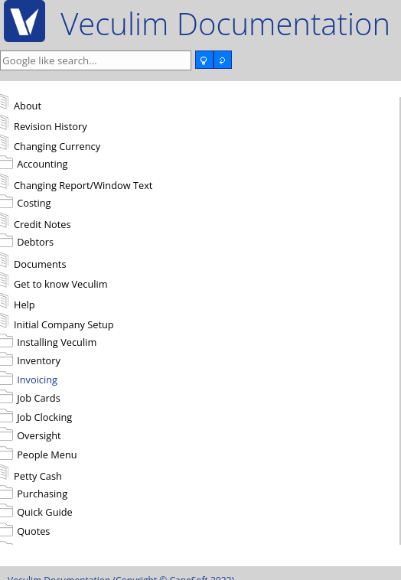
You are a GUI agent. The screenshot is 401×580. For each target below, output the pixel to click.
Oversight (38, 435)
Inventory (38, 360)
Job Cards (38, 398)
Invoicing (37, 379)
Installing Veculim (56, 342)
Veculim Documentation (225, 23)
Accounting (42, 164)
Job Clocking (44, 417)
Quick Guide (45, 512)
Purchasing (42, 493)
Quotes (33, 531)
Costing (34, 203)
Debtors (35, 242)
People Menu (47, 454)
